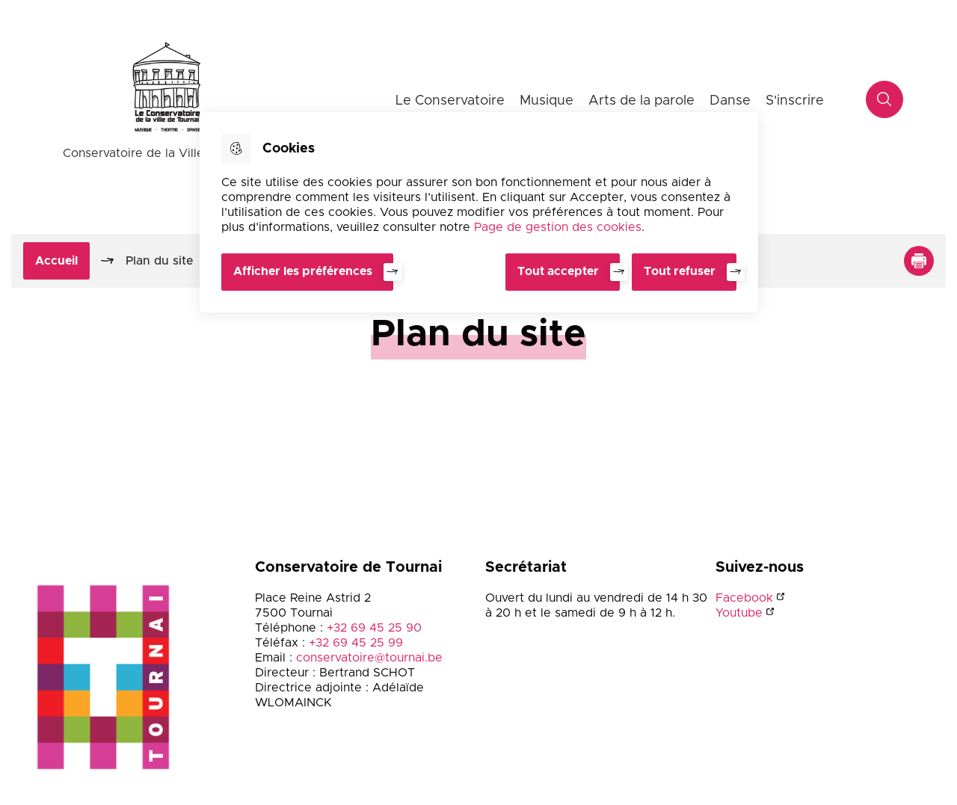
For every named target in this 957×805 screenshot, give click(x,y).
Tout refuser (680, 271)
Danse (730, 101)
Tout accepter (558, 271)
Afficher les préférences (302, 271)
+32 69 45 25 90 (374, 628)
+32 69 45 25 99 (356, 643)
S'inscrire (795, 101)
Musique (546, 101)
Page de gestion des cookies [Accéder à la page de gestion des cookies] (557, 227)
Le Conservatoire (450, 101)
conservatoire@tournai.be (369, 658)
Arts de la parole (641, 101)
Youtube (739, 613)
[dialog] (479, 212)
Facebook (744, 598)
